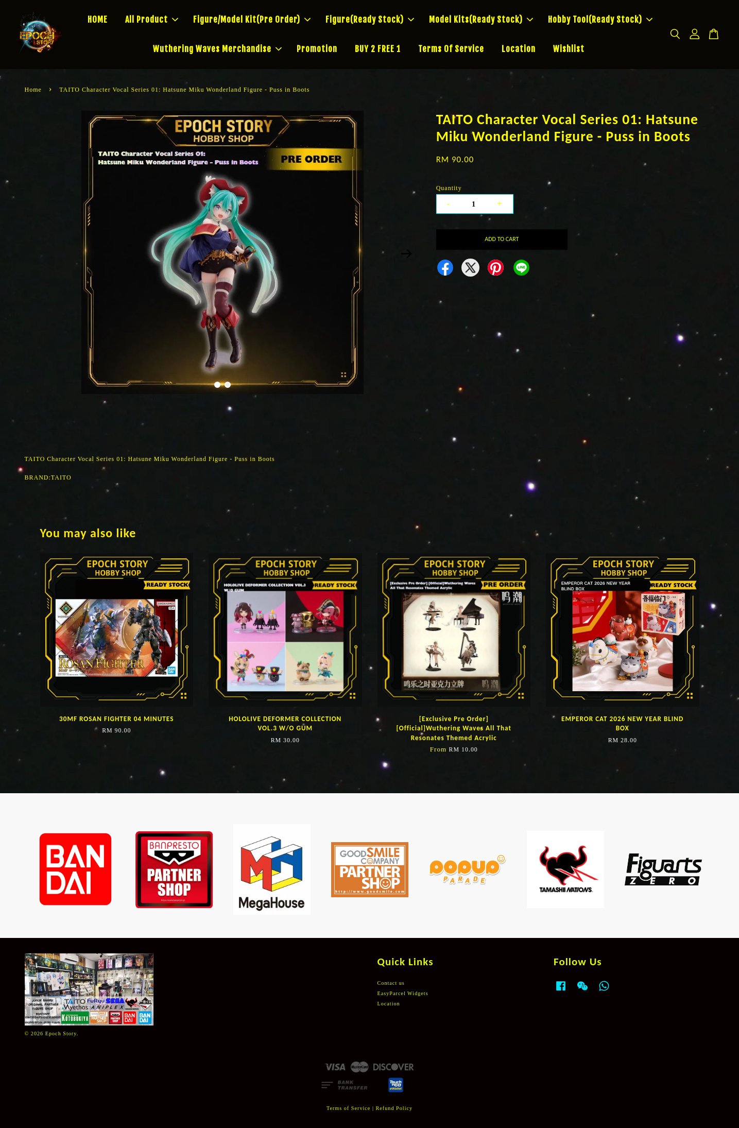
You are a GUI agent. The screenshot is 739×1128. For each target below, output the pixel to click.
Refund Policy (394, 1108)
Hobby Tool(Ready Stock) (600, 19)
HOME (98, 19)
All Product (151, 19)
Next (407, 254)
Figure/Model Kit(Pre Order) (252, 19)
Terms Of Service (451, 49)
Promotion (317, 49)
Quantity (449, 188)
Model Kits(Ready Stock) (481, 19)
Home (33, 89)
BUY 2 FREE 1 (378, 49)
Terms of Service (348, 1108)
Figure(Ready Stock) (369, 19)
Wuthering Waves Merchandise (217, 49)
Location (519, 49)
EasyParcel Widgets (402, 993)
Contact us (391, 983)
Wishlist (569, 49)
